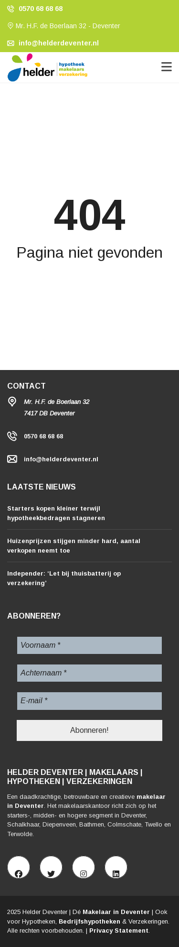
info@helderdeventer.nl (53, 43)
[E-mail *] (89, 701)
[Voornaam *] (89, 645)
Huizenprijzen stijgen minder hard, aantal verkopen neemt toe (73, 545)
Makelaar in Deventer (116, 911)
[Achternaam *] (89, 673)
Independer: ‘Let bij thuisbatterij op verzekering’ (64, 578)
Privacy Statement (118, 930)
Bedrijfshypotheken (89, 921)
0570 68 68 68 (35, 8)
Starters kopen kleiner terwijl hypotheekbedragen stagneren (56, 513)
